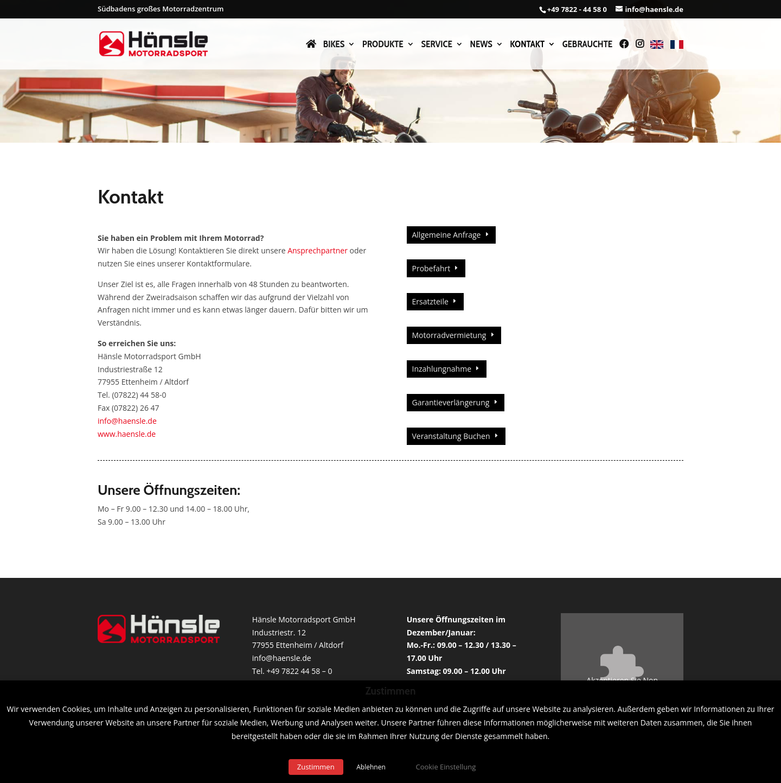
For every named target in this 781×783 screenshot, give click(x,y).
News (481, 44)
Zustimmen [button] (316, 767)
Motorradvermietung (449, 335)
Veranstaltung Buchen (451, 436)
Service (436, 44)
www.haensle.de (127, 434)
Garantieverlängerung (450, 402)
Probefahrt (431, 268)
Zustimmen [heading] (391, 691)
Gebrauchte (587, 44)
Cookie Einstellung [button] (445, 767)
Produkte (383, 44)
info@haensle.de (127, 421)
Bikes (334, 44)
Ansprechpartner (317, 250)
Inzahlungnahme (441, 369)
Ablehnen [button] (371, 767)
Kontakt (527, 44)
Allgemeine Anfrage (446, 235)
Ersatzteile (430, 301)
